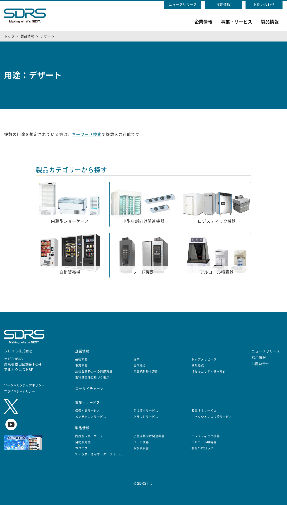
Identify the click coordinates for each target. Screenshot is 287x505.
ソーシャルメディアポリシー (24, 385)
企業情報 (203, 22)
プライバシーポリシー (19, 391)
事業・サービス (236, 22)
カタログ (81, 448)
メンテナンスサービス (90, 416)
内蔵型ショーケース (89, 436)
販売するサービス (203, 410)
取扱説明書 (141, 448)
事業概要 (81, 365)
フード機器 (141, 442)
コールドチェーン (89, 388)
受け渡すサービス (145, 410)
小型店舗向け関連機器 (149, 436)
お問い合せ (261, 363)
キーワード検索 (86, 134)
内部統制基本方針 (145, 371)
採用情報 (223, 4)
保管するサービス (87, 410)
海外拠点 (197, 365)
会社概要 (81, 359)
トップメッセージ (203, 359)
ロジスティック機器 (205, 436)
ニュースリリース (183, 4)
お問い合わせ (264, 4)
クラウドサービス (145, 416)
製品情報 (270, 22)
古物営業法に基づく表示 (92, 377)
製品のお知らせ (202, 448)
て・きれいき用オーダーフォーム (98, 454)
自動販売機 (83, 442)
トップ (9, 36)
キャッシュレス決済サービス (211, 416)
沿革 (136, 359)
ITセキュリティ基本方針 (208, 371)
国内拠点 (139, 365)
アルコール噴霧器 (203, 442)
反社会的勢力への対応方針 (94, 371)
